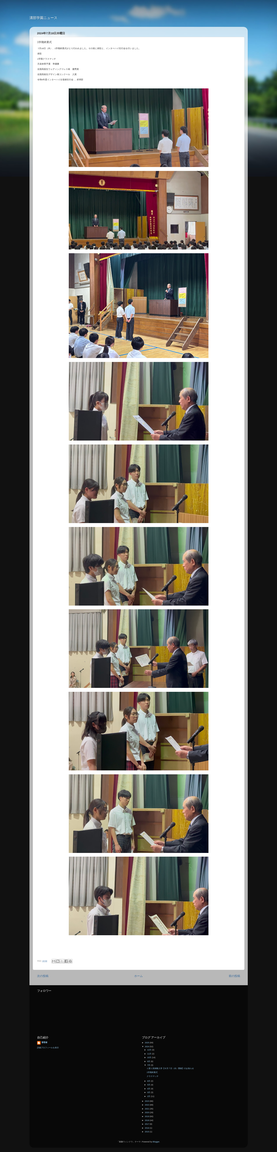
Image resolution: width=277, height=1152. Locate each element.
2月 (149, 1096)
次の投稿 (42, 976)
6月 (149, 1081)
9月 (149, 1061)
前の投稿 (234, 976)
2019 (147, 1116)
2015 (147, 1132)
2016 (147, 1128)
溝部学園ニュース (43, 18)
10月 (149, 1057)
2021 (147, 1109)
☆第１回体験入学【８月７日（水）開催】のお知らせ (170, 1068)
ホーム (138, 976)
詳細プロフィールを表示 (48, 1048)
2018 (147, 1120)
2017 (147, 1124)
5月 (149, 1085)
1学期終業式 (152, 1072)
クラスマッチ (152, 1076)
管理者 (44, 1042)
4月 (149, 1089)
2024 (147, 1046)
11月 (149, 1054)
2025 (147, 1043)
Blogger (156, 1142)
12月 (149, 1050)
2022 (147, 1105)
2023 (147, 1101)
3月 (149, 1092)
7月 (149, 1065)
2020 (147, 1112)
